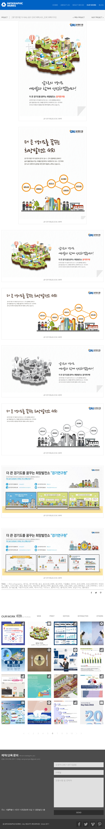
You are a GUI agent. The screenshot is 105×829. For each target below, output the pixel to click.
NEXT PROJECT (96, 17)
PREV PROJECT (79, 17)
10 (72, 733)
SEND (78, 812)
